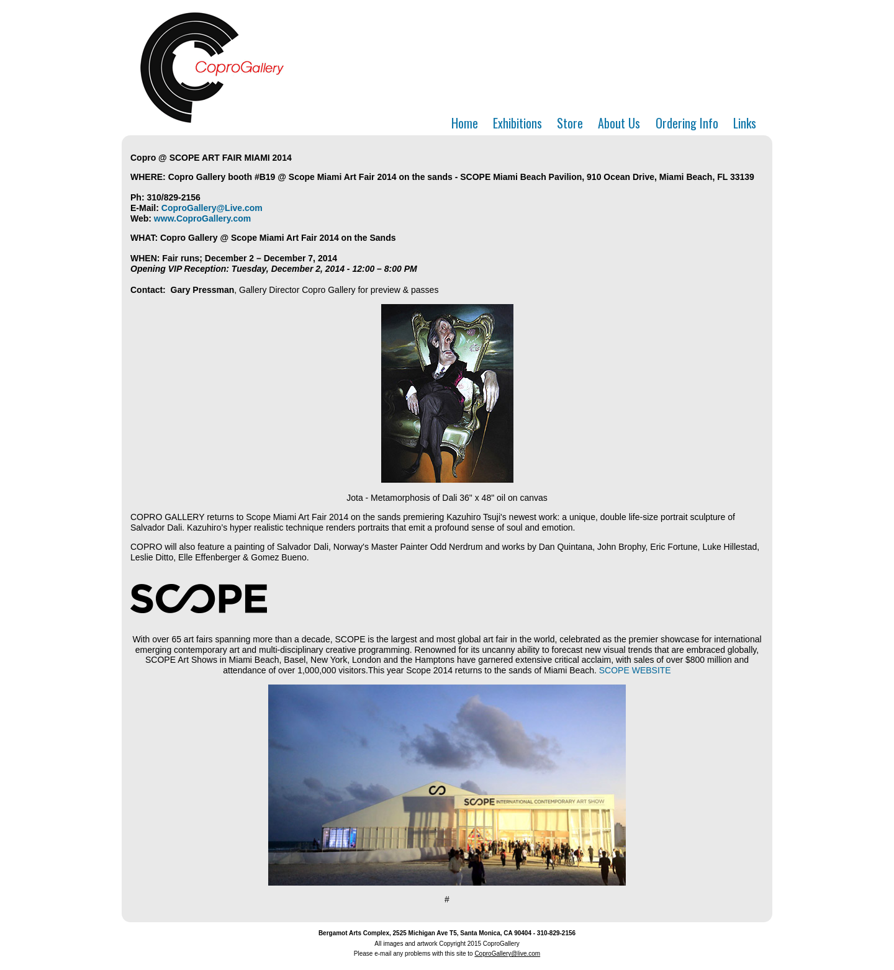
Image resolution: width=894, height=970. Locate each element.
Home (464, 123)
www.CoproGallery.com (202, 218)
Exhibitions (517, 123)
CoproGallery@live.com (507, 953)
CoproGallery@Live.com (212, 208)
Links (744, 123)
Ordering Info (687, 123)
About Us (619, 123)
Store (570, 123)
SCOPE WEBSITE (635, 670)
